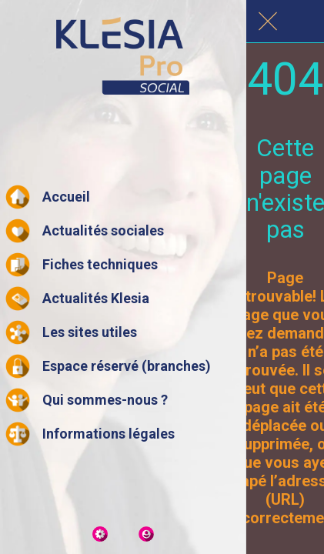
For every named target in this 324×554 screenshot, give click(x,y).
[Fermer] (268, 21)
